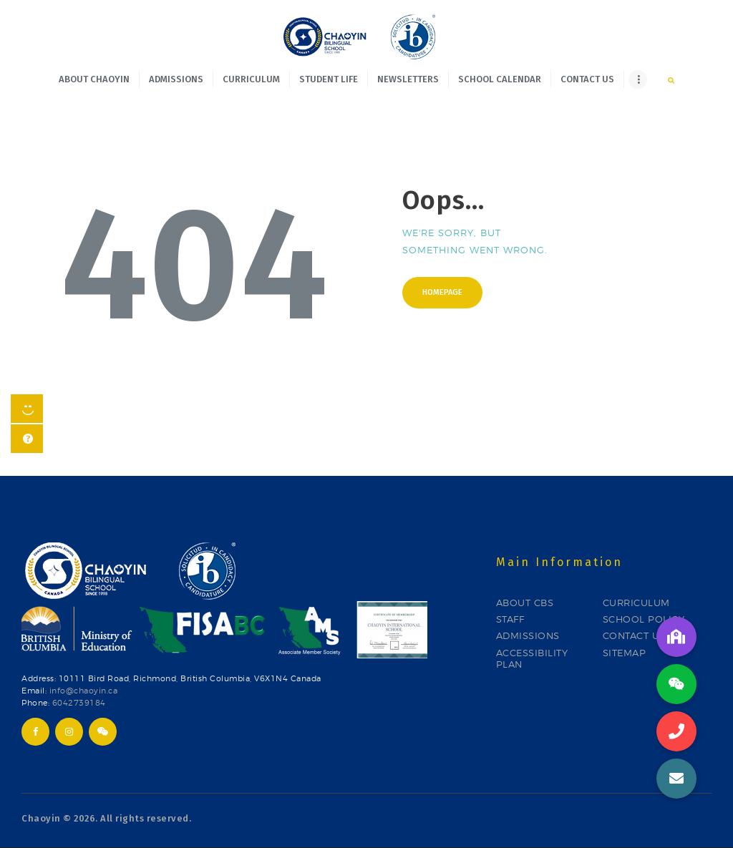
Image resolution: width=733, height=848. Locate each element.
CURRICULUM (636, 602)
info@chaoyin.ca (83, 691)
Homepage (442, 292)
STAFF (510, 619)
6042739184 (79, 703)
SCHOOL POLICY (644, 619)
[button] (676, 779)
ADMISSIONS (528, 635)
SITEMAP (624, 652)
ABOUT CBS (525, 602)
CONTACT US (634, 635)
